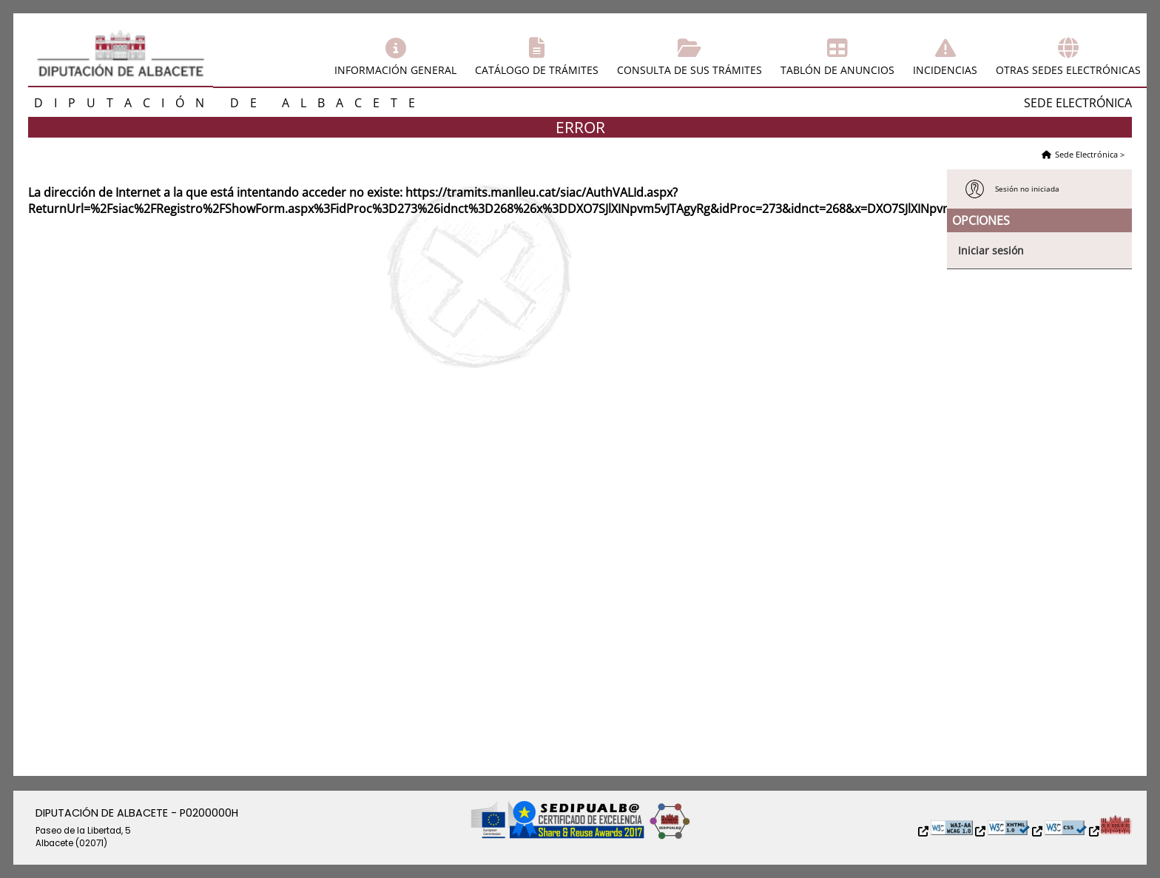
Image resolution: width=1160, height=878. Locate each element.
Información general (395, 70)
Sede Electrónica (1086, 154)
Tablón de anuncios (837, 70)
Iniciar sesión (991, 250)
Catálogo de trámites (536, 70)
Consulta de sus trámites (689, 70)
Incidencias (945, 70)
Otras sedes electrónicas (1068, 70)
